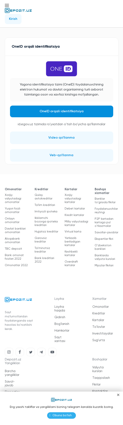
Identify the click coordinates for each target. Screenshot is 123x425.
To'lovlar (98, 326)
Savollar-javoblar (106, 232)
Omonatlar (100, 306)
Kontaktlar (100, 391)
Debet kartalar (75, 208)
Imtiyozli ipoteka (46, 211)
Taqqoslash (101, 377)
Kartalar (98, 320)
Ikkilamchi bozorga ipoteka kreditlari (46, 222)
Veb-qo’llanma (61, 155)
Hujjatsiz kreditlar (46, 231)
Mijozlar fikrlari (104, 265)
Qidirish (59, 317)
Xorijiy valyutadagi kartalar (73, 199)
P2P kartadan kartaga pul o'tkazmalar (104, 222)
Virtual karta (73, 231)
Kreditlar (98, 313)
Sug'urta (98, 340)
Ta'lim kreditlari (45, 205)
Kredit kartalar (74, 215)
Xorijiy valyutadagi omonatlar (13, 199)
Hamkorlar (61, 330)
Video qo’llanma (61, 137)
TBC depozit (13, 248)
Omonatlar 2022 (16, 265)
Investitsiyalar (102, 333)
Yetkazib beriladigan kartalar (72, 242)
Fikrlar (96, 384)
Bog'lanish (61, 323)
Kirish (13, 19)
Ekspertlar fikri (104, 238)
